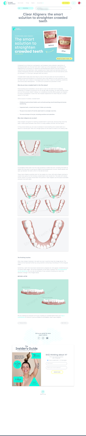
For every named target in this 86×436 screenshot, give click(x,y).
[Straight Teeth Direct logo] (9, 3)
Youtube (47, 338)
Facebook (38, 338)
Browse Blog (25, 8)
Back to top (43, 392)
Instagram (43, 338)
